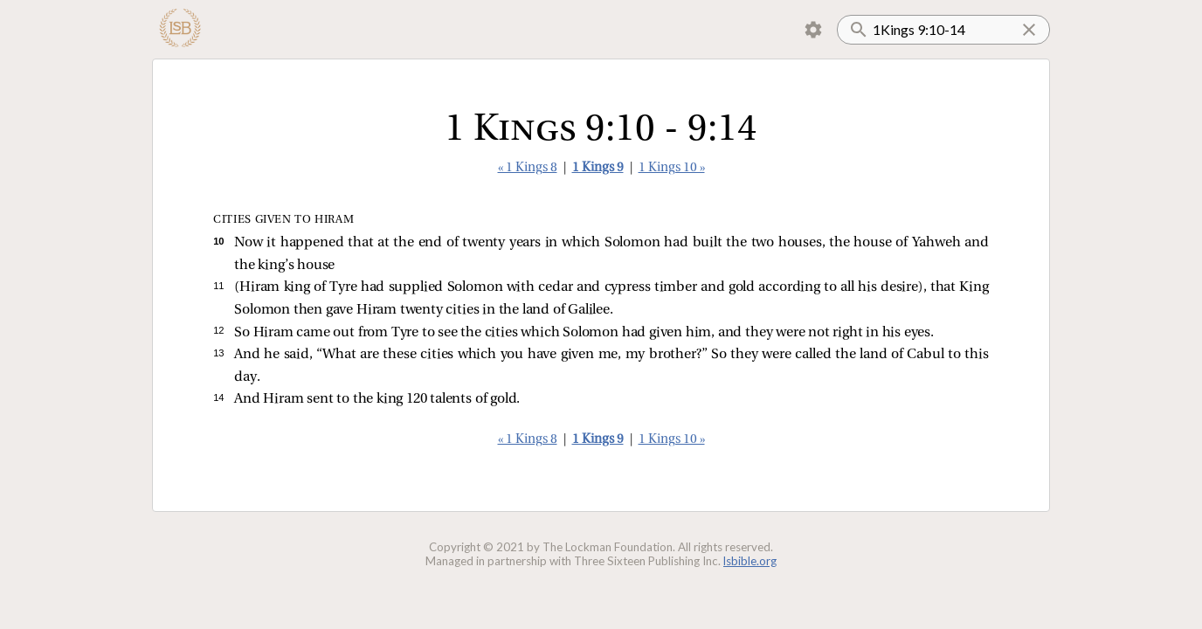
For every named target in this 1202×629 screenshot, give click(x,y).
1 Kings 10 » (672, 168)
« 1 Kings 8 (527, 168)
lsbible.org (750, 561)
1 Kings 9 (598, 168)
